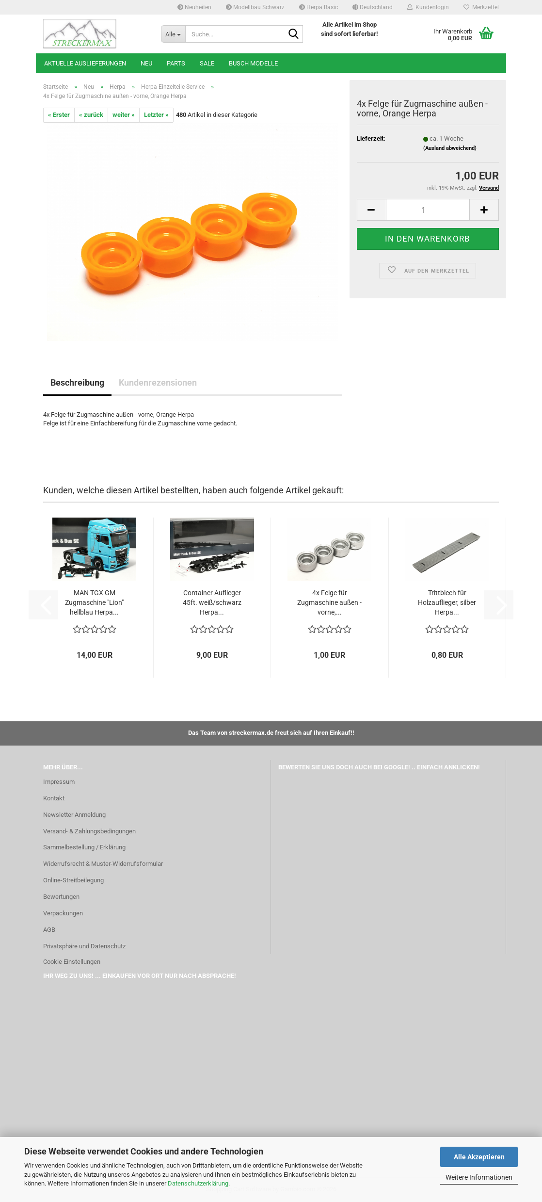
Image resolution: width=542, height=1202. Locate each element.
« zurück (91, 114)
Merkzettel (481, 7)
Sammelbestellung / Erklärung (84, 847)
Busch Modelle (253, 63)
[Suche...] (173, 34)
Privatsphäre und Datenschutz (84, 946)
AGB (49, 929)
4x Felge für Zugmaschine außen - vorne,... (329, 602)
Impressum (59, 781)
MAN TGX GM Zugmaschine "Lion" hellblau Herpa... (94, 602)
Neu (146, 63)
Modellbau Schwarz (255, 7)
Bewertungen (61, 896)
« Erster (59, 114)
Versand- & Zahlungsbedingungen (89, 831)
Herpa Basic (318, 7)
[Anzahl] (428, 210)
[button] (372, 7)
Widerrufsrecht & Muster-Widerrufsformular (103, 863)
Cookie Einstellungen (71, 961)
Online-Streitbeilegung (73, 880)
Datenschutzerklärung (198, 1183)
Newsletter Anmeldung (74, 814)
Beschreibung (77, 382)
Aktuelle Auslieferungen (85, 63)
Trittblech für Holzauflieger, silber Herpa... (447, 602)
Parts (176, 63)
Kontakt (53, 798)
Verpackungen (63, 913)
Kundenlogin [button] (428, 7)
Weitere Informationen (479, 1177)
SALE (207, 63)
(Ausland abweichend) (450, 148)
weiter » (123, 114)
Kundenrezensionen (158, 382)
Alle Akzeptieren (479, 1157)
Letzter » (156, 114)
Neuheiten (194, 7)
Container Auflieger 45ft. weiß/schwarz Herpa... (212, 602)
